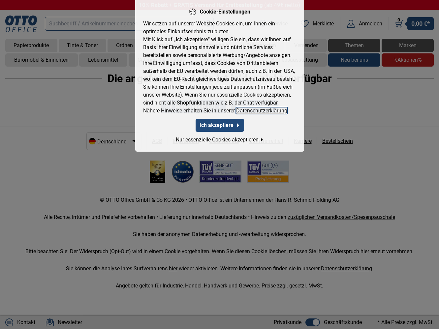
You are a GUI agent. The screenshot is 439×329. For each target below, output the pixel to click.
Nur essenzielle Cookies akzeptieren (219, 132)
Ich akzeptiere (219, 118)
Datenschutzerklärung (261, 103)
